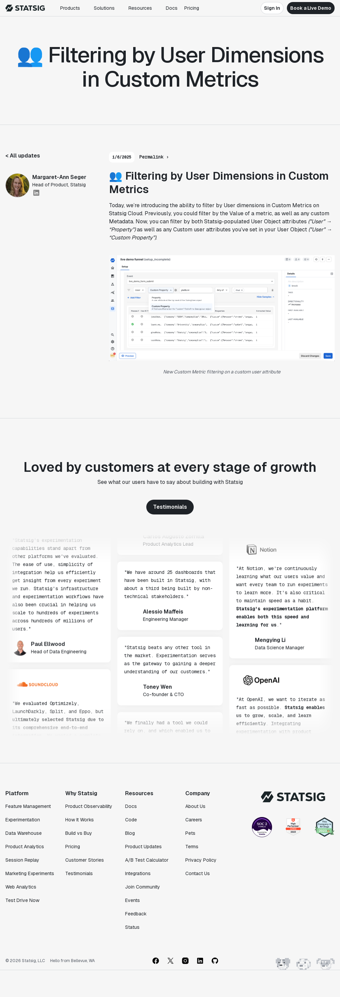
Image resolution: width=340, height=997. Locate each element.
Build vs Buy (78, 833)
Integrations (138, 873)
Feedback (136, 914)
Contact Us (197, 873)
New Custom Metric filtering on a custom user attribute (221, 372)
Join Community (142, 887)
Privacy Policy (201, 860)
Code (131, 820)
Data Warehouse (23, 833)
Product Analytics (24, 847)
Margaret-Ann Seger (59, 177)
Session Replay (22, 860)
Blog (130, 833)
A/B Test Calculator (146, 860)
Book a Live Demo (310, 8)
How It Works (79, 820)
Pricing (191, 8)
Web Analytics (20, 887)
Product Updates (143, 847)
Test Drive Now (22, 900)
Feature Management (28, 806)
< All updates (22, 155)
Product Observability (88, 806)
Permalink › (154, 157)
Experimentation (22, 820)
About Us (195, 806)
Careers (193, 820)
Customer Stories (84, 860)
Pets (190, 833)
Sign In (272, 8)
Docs (172, 8)
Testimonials (170, 506)
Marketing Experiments (29, 873)
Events (132, 900)
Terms (191, 847)
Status (132, 927)
